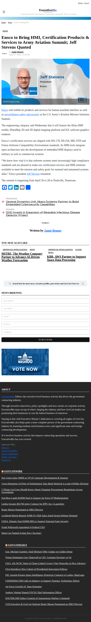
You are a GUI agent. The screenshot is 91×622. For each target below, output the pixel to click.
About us (5, 448)
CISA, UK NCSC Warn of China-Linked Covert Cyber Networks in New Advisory (45, 563)
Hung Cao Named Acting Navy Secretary (21, 533)
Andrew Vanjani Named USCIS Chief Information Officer (33, 592)
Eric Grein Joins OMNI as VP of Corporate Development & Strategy (34, 478)
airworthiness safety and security (21, 114)
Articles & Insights (9, 451)
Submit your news (9, 457)
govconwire (13, 471)
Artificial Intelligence (15, 250)
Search (83, 284)
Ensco (4, 110)
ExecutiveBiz (8, 396)
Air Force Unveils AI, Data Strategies (23, 586)
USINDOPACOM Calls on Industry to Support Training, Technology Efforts (42, 581)
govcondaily (17, 545)
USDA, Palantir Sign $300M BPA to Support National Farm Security (35, 521)
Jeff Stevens (33, 173)
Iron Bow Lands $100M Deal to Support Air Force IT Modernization (34, 498)
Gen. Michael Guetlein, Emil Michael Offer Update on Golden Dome (39, 551)
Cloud (78, 250)
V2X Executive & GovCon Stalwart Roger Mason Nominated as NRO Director (43, 604)
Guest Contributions (9, 454)
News (32, 250)
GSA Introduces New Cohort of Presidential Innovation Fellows (36, 569)
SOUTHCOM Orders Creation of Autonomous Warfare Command (37, 598)
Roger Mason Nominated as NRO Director (22, 509)
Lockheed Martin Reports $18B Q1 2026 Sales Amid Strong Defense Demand (39, 515)
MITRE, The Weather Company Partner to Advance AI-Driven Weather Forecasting (21, 257)
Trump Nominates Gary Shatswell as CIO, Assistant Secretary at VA (38, 557)
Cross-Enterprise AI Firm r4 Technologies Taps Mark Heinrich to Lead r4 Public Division (44, 483)
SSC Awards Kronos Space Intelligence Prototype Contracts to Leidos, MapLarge (44, 575)
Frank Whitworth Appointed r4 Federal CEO (23, 527)
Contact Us (6, 460)
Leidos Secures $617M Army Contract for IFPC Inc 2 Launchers (32, 504)
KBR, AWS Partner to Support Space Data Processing (66, 258)
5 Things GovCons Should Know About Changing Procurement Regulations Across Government (42, 491)
